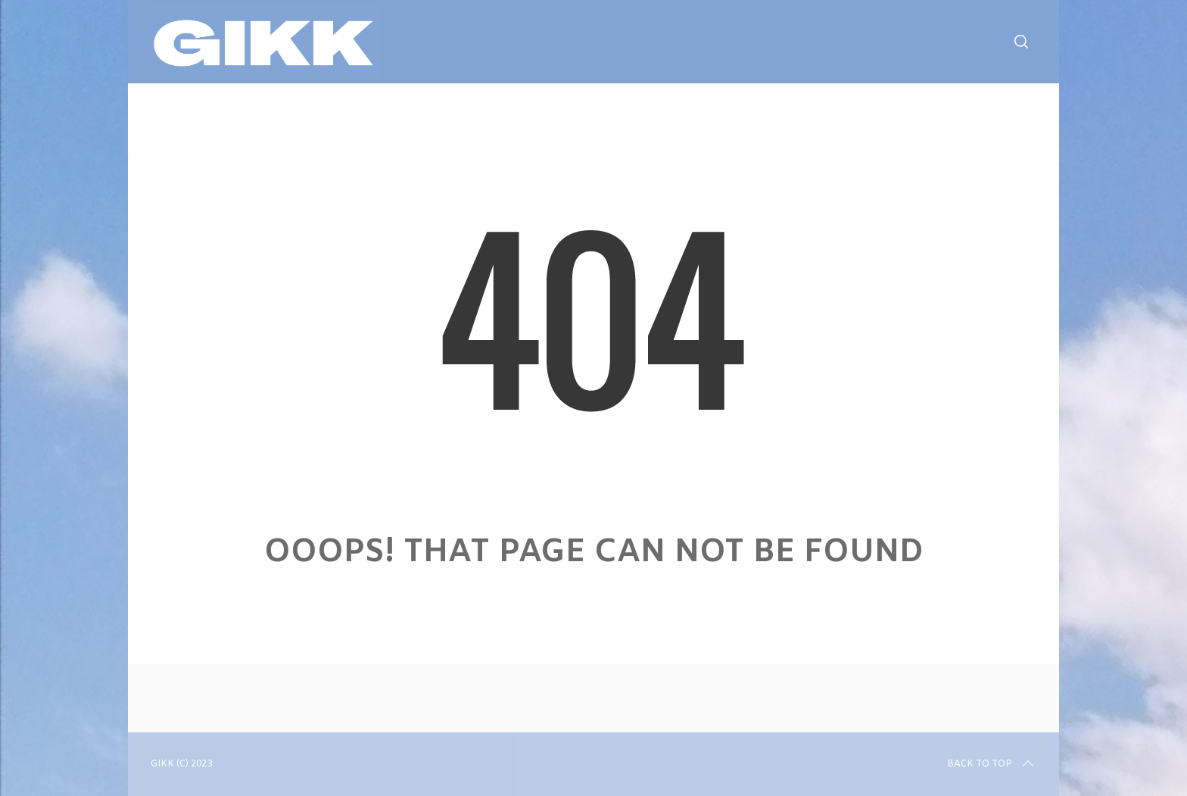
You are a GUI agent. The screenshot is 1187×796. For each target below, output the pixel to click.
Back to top (991, 764)
